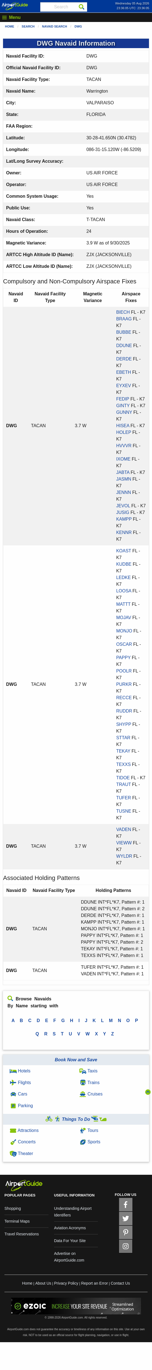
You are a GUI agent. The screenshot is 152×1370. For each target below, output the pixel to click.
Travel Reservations (21, 1234)
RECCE (124, 697)
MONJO (124, 631)
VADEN (123, 829)
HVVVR (123, 445)
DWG (78, 26)
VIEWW (124, 842)
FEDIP (122, 399)
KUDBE (123, 564)
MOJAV (123, 617)
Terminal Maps (17, 1221)
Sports (89, 1141)
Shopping (12, 1208)
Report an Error (94, 1283)
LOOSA (123, 590)
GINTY (123, 405)
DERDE (124, 359)
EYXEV (123, 385)
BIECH (123, 312)
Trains (89, 1082)
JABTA (123, 472)
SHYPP (123, 724)
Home (9, 26)
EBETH (123, 372)
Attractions (24, 1130)
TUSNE (123, 811)
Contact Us (120, 1283)
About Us (43, 1283)
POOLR (124, 671)
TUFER (123, 797)
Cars (18, 1094)
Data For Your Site (70, 1240)
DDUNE (124, 345)
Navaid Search (54, 26)
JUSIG (122, 512)
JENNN (123, 492)
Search (28, 26)
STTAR (123, 737)
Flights (20, 1082)
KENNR (124, 532)
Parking (21, 1105)
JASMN (123, 479)
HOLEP (123, 432)
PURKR (124, 684)
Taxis (88, 1071)
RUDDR (124, 711)
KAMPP (124, 519)
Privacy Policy (66, 1283)
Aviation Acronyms (70, 1228)
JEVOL (123, 505)
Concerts (23, 1141)
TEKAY (123, 751)
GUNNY (124, 412)
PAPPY (123, 657)
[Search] (81, 7)
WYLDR (124, 856)
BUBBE (123, 332)
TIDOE (123, 777)
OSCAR (124, 644)
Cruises (91, 1094)
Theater (21, 1153)
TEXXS (123, 764)
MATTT (123, 604)
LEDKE (123, 577)
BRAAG (124, 318)
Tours (88, 1130)
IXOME (123, 459)
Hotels (20, 1071)
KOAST (123, 550)
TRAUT (123, 784)
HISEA (122, 425)
